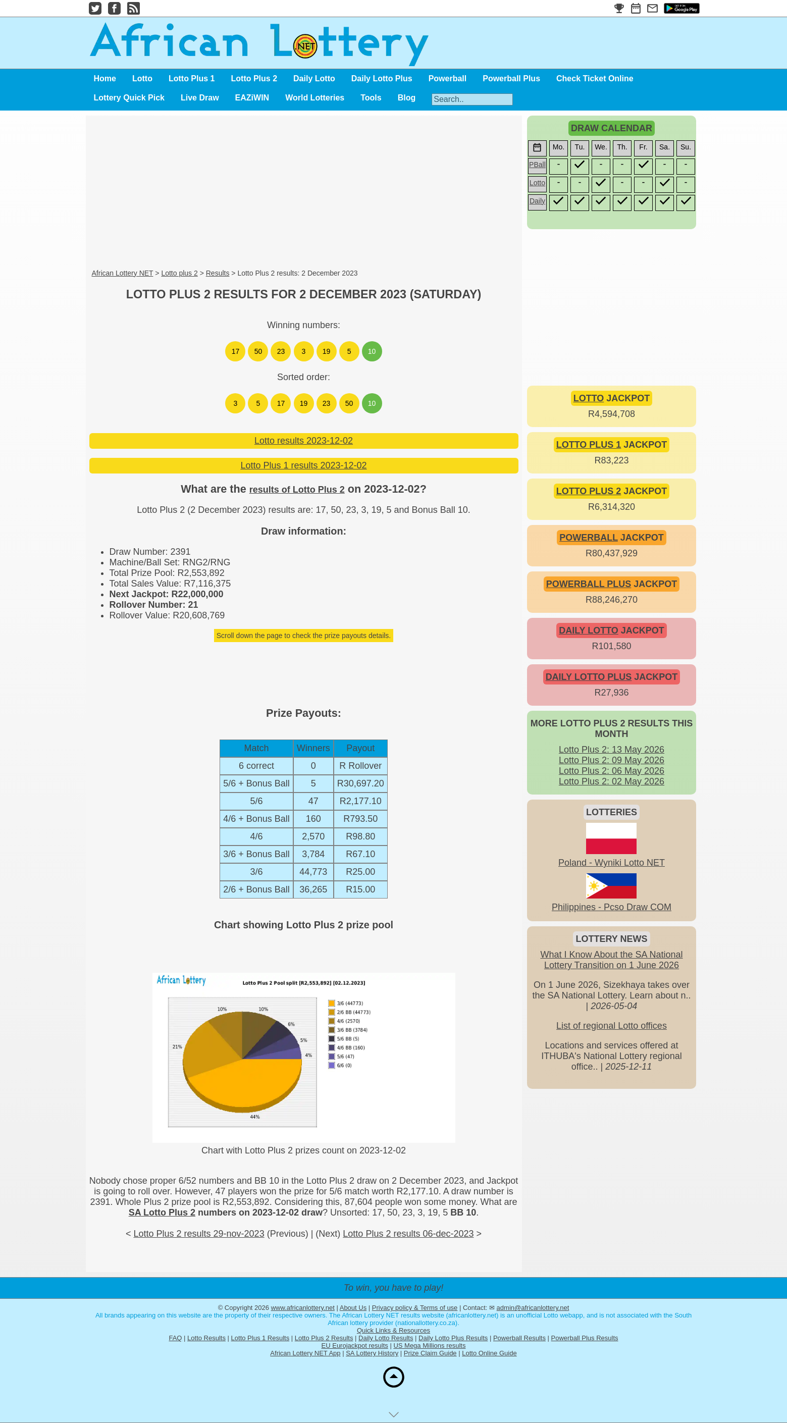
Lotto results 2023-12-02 (303, 441)
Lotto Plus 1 (192, 78)
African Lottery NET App (305, 1353)
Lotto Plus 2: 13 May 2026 (611, 750)
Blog (407, 97)
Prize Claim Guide (430, 1353)
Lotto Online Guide (489, 1353)
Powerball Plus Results (584, 1338)
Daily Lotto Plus (381, 78)
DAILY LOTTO (588, 630)
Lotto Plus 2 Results (324, 1338)
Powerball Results (519, 1338)
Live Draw (200, 97)
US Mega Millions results (429, 1345)
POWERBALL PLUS (589, 584)
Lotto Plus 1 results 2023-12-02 (303, 465)
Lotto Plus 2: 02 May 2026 (611, 781)
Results (218, 273)
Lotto (142, 78)
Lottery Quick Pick (129, 97)
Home (105, 78)
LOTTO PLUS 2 (588, 491)
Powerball (448, 78)
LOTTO (588, 398)
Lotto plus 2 (179, 273)
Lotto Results (206, 1338)
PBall (537, 165)
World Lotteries (314, 97)
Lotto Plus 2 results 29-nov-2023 (198, 1234)
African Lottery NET (122, 273)
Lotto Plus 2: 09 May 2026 (611, 760)
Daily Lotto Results (385, 1338)
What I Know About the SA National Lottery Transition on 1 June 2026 (611, 960)
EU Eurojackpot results (355, 1345)
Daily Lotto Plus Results (453, 1338)
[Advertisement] (303, 192)
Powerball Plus (511, 78)
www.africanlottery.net (303, 1307)
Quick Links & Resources (393, 1330)
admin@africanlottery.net (533, 1307)
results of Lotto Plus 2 (297, 490)
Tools (370, 97)
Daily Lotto (314, 78)
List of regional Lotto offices (611, 1026)
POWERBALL (588, 538)
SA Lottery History (372, 1353)
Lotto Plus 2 (254, 78)
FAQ (175, 1338)
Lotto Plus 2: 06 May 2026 (611, 771)
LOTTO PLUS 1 (588, 445)
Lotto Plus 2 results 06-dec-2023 (408, 1234)
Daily (537, 201)
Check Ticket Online (595, 78)
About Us (353, 1307)
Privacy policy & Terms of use (415, 1307)
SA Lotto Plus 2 (162, 1212)
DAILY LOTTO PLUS (589, 677)
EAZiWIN (252, 97)
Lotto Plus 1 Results (260, 1338)
